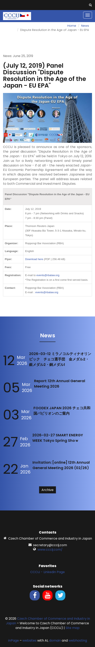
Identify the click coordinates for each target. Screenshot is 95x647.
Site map (73, 628)
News (85, 26)
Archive (47, 490)
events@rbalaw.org (47, 275)
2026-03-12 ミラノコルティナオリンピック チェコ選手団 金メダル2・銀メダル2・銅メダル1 (60, 359)
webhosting (78, 640)
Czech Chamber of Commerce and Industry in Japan (48, 621)
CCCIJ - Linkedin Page (47, 572)
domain (55, 640)
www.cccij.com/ (50, 549)
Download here (34, 259)
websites (29, 640)
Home (71, 26)
